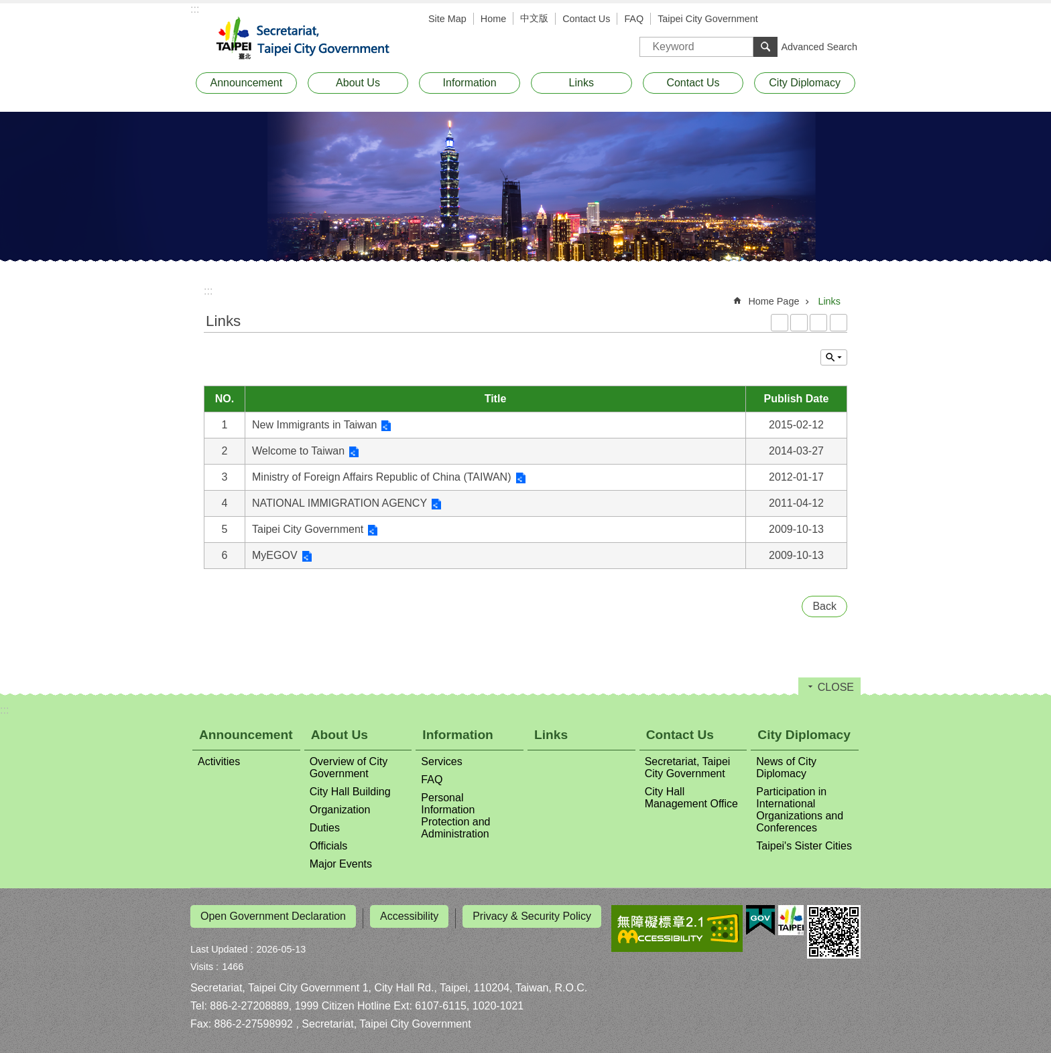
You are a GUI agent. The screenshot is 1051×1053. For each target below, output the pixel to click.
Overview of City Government (348, 767)
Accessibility (409, 916)
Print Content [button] (838, 322)
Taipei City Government (708, 18)
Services (441, 761)
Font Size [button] (827, 20)
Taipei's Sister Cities (804, 846)
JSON (818, 322)
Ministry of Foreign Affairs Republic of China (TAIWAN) (381, 477)
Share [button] (847, 20)
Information (470, 82)
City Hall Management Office (691, 797)
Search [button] (765, 47)
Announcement (246, 82)
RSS (779, 322)
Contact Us (586, 18)
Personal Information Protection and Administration (455, 815)
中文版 (534, 18)
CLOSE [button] (833, 357)
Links (581, 82)
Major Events (341, 864)
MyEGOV (275, 555)
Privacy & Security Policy (532, 916)
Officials (329, 846)
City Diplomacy (805, 82)
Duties (325, 827)
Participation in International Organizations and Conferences (799, 809)
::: (194, 9)
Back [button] (824, 606)
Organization (340, 809)
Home (493, 18)
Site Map (447, 18)
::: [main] (208, 291)
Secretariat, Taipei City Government (311, 39)
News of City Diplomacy (786, 767)
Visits (201, 962)
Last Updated (219, 945)
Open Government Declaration (273, 916)
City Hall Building (350, 791)
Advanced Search (819, 47)
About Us (358, 82)
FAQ (633, 18)
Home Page (773, 301)
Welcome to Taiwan (298, 451)
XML (799, 322)
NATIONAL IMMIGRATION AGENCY (339, 503)
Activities (219, 761)
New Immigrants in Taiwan (314, 424)
